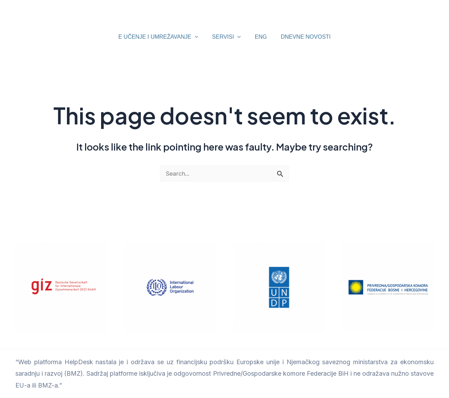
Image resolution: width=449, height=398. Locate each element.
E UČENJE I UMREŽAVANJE (162, 37)
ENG (259, 37)
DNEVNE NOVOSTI (301, 37)
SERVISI (227, 37)
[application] (199, 37)
